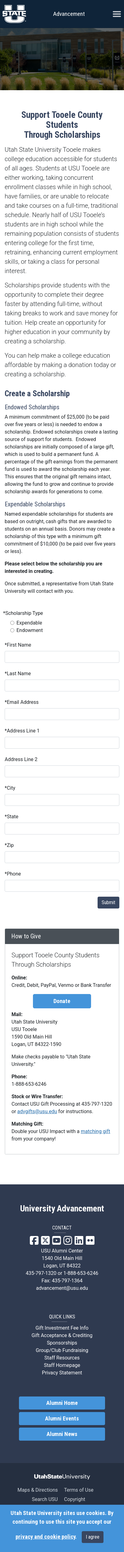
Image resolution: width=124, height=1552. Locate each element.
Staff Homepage (62, 1365)
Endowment (29, 630)
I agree (92, 1537)
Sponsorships (62, 1343)
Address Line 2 (21, 759)
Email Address (22, 702)
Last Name (18, 673)
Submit (108, 902)
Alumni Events (62, 1418)
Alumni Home (62, 1403)
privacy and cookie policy (45, 1536)
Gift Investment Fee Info (61, 1328)
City (10, 788)
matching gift (95, 1131)
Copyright (74, 1499)
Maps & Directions (37, 1490)
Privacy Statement (62, 1373)
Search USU (45, 1499)
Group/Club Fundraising (62, 1350)
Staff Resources (62, 1358)
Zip (9, 845)
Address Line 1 (22, 731)
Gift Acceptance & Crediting (62, 1335)
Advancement (69, 13)
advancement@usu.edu (62, 1288)
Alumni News (62, 1434)
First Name (18, 645)
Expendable (29, 623)
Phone (13, 874)
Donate (61, 1001)
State (11, 817)
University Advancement (62, 1208)
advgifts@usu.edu (37, 1111)
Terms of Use (79, 1490)
